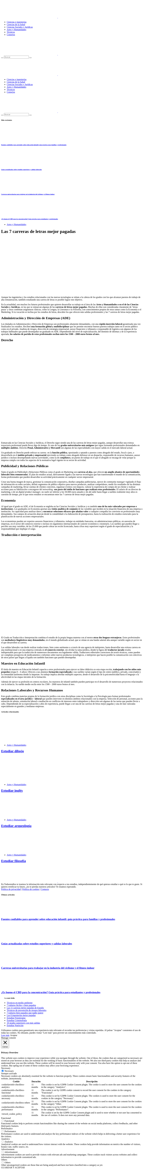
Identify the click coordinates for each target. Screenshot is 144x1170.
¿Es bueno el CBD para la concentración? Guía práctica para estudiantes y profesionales (29, 219)
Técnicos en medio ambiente (19, 1003)
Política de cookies (30, 889)
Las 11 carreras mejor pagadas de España (25, 1008)
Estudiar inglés (12, 790)
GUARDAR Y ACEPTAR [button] (13, 1167)
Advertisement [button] (7, 1149)
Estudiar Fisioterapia (16, 1018)
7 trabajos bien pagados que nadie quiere (25, 1013)
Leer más (5, 1035)
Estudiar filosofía (13, 861)
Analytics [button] (5, 1139)
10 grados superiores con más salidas (23, 1023)
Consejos (11, 34)
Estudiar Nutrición (15, 1025)
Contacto (45, 889)
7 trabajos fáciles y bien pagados (21, 1005)
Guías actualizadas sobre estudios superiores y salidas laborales (21, 169)
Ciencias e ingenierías (16, 22)
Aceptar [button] (13, 1035)
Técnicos (11, 32)
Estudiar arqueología (16, 826)
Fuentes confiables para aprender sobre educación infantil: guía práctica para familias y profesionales (33, 145)
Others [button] (4, 1159)
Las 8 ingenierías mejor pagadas (21, 1015)
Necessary (9, 1071)
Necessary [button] (5, 1068)
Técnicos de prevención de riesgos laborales (26, 1010)
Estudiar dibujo (12, 751)
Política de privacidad (11, 889)
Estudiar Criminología (17, 1020)
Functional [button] (6, 1118)
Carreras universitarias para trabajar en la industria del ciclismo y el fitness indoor (28, 194)
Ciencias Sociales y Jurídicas (20, 27)
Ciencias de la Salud (16, 24)
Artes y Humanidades (16, 29)
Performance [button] (7, 1128)
